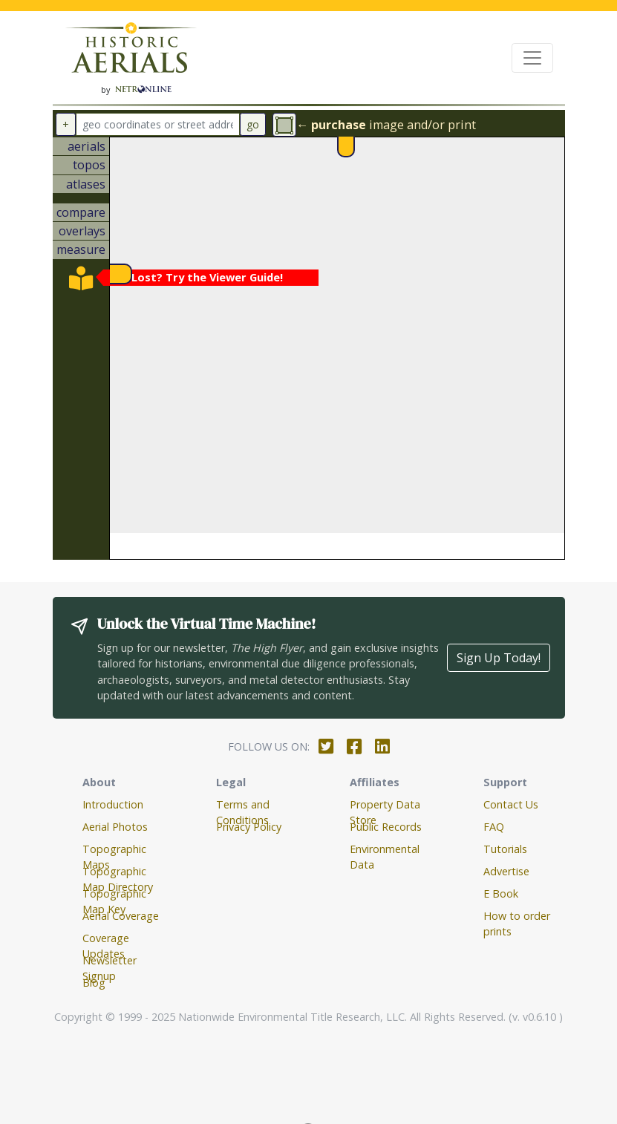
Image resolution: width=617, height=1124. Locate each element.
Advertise (506, 871)
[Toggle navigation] (532, 58)
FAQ (493, 827)
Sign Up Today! (499, 658)
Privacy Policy (248, 827)
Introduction (112, 804)
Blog (93, 983)
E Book (500, 893)
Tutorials (505, 849)
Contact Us (510, 804)
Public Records (386, 827)
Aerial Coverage (120, 916)
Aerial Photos (115, 827)
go (253, 124)
